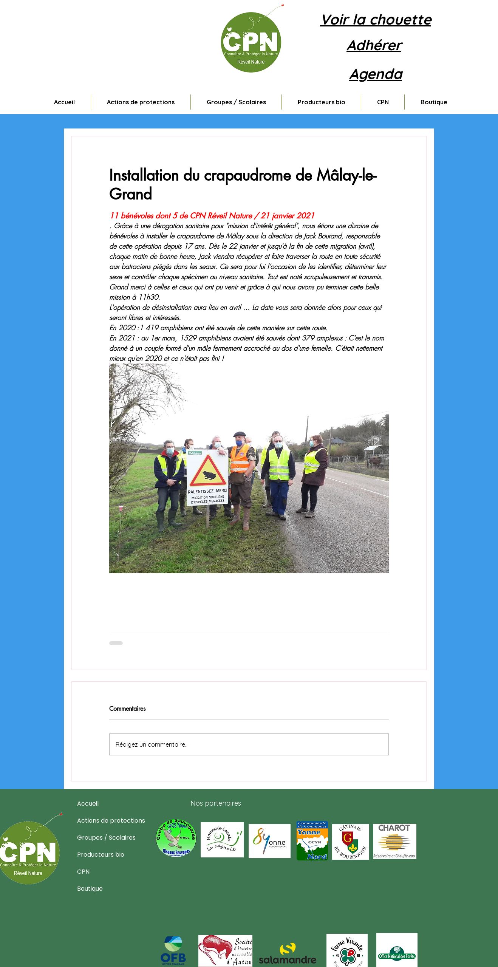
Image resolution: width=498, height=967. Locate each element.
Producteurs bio (95, 854)
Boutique (90, 888)
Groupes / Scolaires (95, 837)
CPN (83, 871)
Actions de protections (95, 820)
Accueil (88, 803)
